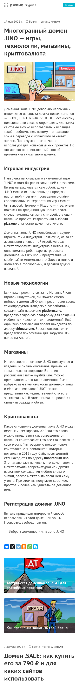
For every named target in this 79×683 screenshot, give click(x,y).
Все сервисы (5, 5)
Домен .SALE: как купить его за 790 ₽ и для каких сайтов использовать (39, 667)
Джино (16, 5)
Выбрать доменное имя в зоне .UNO (36, 531)
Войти (69, 5)
